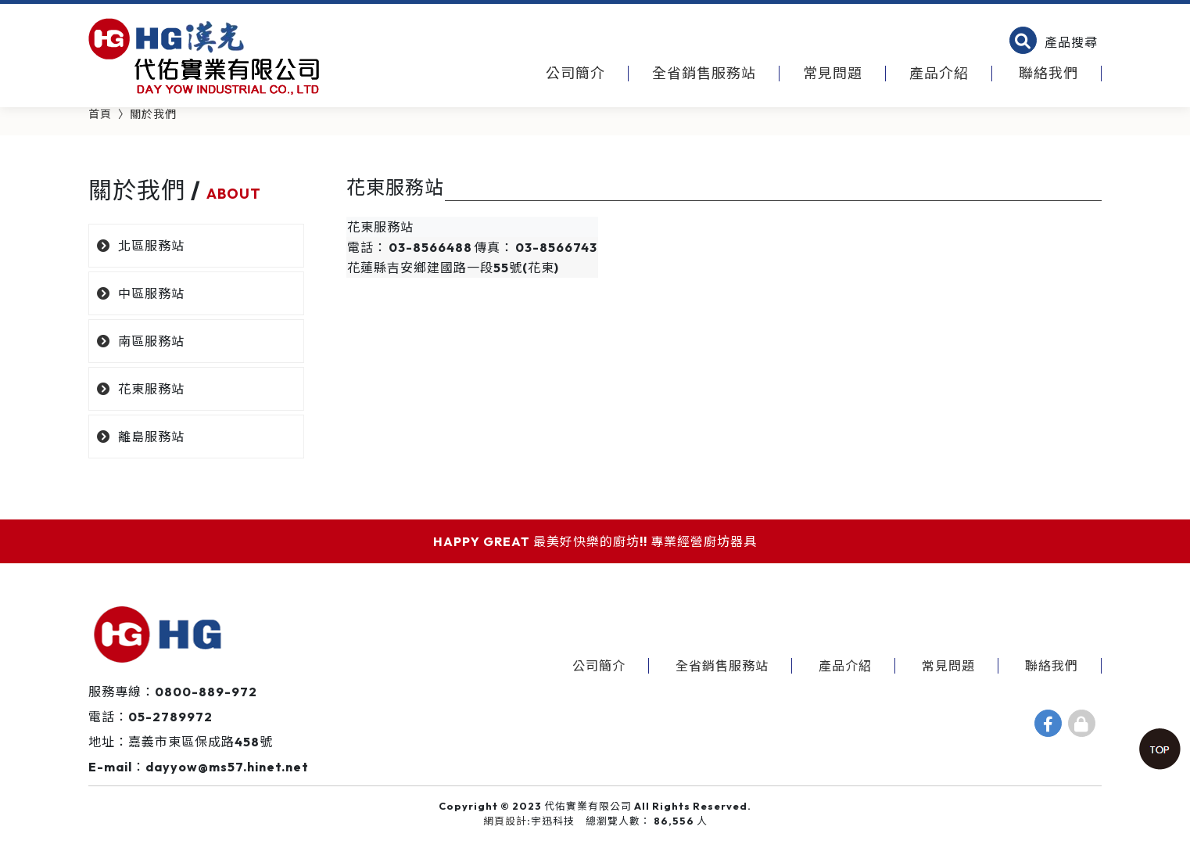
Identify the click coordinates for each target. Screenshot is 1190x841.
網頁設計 (505, 820)
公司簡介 (575, 73)
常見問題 (832, 73)
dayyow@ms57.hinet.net (227, 767)
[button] (1053, 42)
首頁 (100, 114)
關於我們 (153, 114)
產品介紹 (939, 73)
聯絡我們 (1048, 73)
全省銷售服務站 (704, 73)
